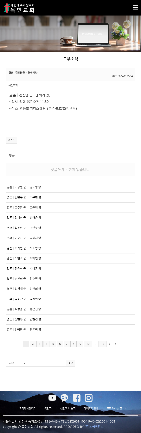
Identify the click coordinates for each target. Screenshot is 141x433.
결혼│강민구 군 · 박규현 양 (24, 197)
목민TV (48, 408)
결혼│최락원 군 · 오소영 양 (24, 248)
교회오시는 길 (114, 408)
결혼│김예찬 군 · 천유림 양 (24, 329)
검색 (70, 363)
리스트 (11, 140)
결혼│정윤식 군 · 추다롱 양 (24, 268)
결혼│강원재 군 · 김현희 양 (24, 288)
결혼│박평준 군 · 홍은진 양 (24, 309)
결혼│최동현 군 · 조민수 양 (24, 228)
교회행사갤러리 (27, 408)
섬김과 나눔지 (68, 408)
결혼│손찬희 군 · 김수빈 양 (24, 278)
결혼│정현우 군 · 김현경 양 (24, 319)
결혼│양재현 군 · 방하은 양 (24, 217)
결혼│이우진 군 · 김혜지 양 (24, 238)
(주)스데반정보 (94, 427)
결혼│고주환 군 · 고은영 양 (24, 207)
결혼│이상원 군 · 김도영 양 (24, 187)
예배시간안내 (91, 408)
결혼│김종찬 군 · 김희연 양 (24, 299)
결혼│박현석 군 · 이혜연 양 (24, 258)
